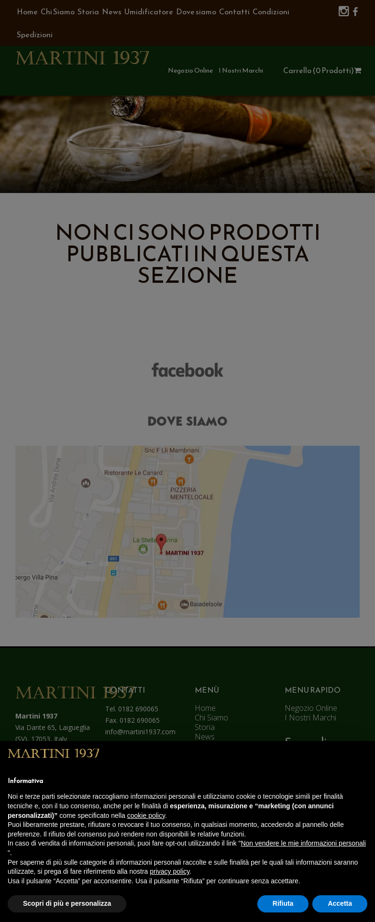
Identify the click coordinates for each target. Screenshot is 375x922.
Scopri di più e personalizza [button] (67, 903)
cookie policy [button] (146, 815)
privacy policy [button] (169, 871)
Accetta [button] (340, 903)
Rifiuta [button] (283, 903)
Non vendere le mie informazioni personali (303, 843)
